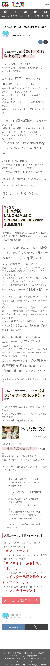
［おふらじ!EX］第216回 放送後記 (24, 26)
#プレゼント (21, 515)
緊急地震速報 (32, 656)
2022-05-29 (15, 33)
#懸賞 (30, 515)
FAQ (23, 656)
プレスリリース (29, 653)
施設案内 (41, 653)
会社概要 (7, 653)
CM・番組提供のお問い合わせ (15, 659)
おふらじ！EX (24, 35)
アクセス (15, 656)
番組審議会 (17, 653)
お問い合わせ (34, 659)
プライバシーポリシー (25, 661)
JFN (43, 659)
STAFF (14, 35)
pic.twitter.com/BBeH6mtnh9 (24, 518)
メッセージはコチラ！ (21, 600)
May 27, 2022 (14, 527)
